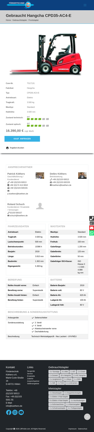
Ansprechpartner (33, 381)
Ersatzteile (31, 376)
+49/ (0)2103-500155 (19, 188)
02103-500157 (16, 213)
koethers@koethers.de (61, 185)
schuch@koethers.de (19, 216)
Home (8, 20)
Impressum (72, 429)
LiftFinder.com (25, 429)
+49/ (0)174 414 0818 (19, 185)
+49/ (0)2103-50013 (18, 182)
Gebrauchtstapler (20, 20)
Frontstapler (34, 20)
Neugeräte (31, 371)
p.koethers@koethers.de (17, 194)
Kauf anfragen (22, 139)
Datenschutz (82, 429)
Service (30, 374)
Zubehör (30, 379)
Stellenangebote (33, 384)
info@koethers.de (14, 406)
